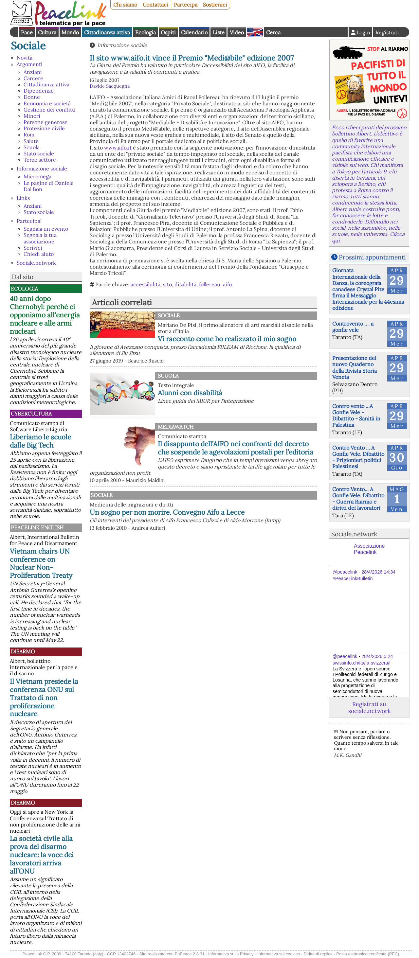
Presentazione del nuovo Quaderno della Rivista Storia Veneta (354, 367)
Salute (31, 141)
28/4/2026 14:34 (378, 572)
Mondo (70, 32)
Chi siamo (125, 4)
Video (237, 32)
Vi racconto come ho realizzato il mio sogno (227, 338)
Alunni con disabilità (190, 392)
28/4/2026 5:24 (377, 656)
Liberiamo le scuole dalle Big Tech (40, 441)
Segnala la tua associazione (40, 238)
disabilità (185, 284)
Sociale (28, 45)
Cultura (47, 32)
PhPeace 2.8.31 (190, 953)
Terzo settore (40, 159)
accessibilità (145, 284)
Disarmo (23, 651)
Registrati (387, 32)
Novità (24, 57)
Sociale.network (36, 262)
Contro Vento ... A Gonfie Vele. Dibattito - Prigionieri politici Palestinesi (358, 457)
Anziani (33, 72)
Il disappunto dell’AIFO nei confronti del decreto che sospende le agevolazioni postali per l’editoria (235, 447)
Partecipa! (29, 221)
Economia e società (47, 103)
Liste (219, 32)
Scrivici (33, 247)
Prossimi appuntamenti (372, 257)
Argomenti (30, 64)
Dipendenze (39, 90)
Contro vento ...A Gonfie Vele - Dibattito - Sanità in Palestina (356, 415)
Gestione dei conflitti (50, 109)
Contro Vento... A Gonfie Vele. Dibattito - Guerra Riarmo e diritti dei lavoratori (358, 498)
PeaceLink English (37, 527)
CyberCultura (31, 413)
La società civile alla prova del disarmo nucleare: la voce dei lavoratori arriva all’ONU (42, 855)
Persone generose (45, 122)
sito (167, 284)
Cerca (273, 32)
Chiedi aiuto (39, 254)
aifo (227, 284)
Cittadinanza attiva (107, 32)
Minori (32, 116)
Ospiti (168, 32)
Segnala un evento (46, 228)
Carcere (33, 78)
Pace (27, 32)
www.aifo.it (118, 147)
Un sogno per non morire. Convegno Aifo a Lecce (167, 512)
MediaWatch (175, 426)
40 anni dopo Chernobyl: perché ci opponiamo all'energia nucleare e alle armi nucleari (45, 315)
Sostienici (215, 4)
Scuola (32, 147)
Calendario (194, 32)
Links (23, 198)
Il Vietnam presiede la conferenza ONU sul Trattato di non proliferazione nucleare (44, 697)
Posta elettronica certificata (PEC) (367, 953)
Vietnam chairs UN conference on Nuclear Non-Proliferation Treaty (41, 563)
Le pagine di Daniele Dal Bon (49, 186)
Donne (32, 97)
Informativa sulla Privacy (231, 953)
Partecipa (185, 4)
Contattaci (155, 4)
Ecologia (145, 32)
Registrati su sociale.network (369, 707)
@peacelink (345, 572)
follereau (209, 284)
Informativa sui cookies (278, 953)
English (255, 32)
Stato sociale (39, 153)
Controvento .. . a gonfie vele (352, 326)
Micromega (37, 176)
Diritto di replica (318, 953)
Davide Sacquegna (110, 86)
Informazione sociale (42, 168)
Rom (29, 134)
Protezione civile (44, 128)
